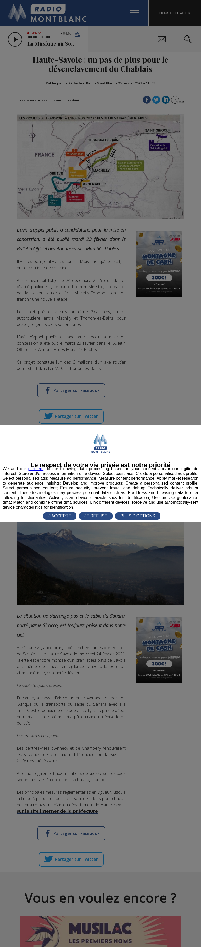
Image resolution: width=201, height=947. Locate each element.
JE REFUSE (95, 516)
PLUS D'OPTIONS (137, 516)
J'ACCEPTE (59, 516)
